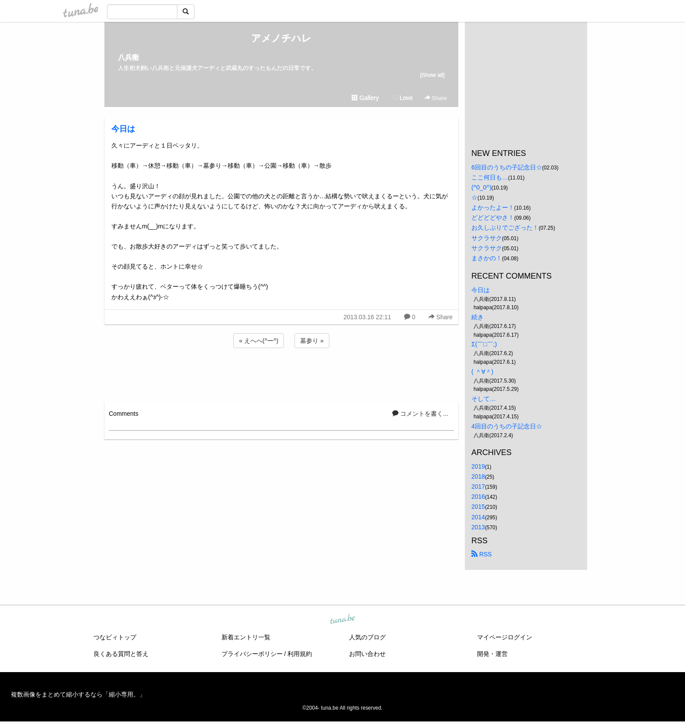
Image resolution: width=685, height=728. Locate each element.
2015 (478, 506)
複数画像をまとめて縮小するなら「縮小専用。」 (78, 694)
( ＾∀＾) (482, 371)
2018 (478, 476)
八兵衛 (128, 57)
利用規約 (299, 653)
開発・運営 (492, 653)
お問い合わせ (367, 653)
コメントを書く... (420, 413)
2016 (478, 496)
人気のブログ (367, 637)
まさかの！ (486, 258)
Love (402, 97)
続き (477, 317)
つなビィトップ (114, 637)
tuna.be (342, 619)
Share (436, 98)
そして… (483, 398)
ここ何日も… (489, 177)
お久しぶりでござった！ (505, 227)
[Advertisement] (281, 373)
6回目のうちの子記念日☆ (506, 167)
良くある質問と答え (121, 653)
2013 (478, 527)
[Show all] (432, 75)
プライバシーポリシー (252, 653)
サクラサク (486, 238)
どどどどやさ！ (492, 217)
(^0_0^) (481, 187)
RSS (481, 554)
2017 (478, 486)
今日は (123, 128)
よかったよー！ (492, 207)
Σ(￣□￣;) (484, 344)
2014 (478, 517)
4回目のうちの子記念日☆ (506, 426)
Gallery (365, 97)
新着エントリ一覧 (245, 637)
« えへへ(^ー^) (258, 340)
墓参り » (312, 340)
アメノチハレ (281, 38)
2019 (478, 466)
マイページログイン (504, 637)
